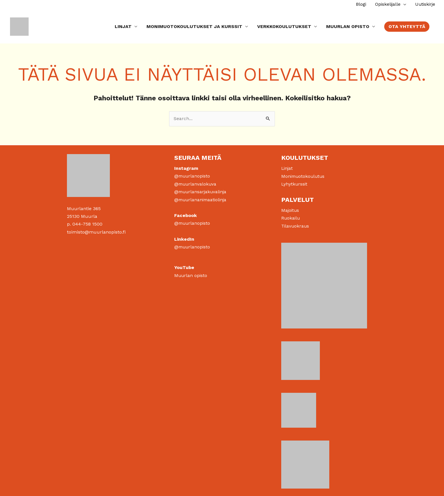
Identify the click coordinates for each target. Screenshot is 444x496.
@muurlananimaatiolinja (201, 199)
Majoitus (290, 209)
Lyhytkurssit (294, 183)
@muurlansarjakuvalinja (201, 191)
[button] (406, 26)
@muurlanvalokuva (196, 183)
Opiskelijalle (386, 4)
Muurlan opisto (191, 274)
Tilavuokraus (295, 225)
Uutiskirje (424, 4)
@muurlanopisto (192, 175)
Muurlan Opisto (347, 25)
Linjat (123, 25)
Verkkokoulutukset (284, 25)
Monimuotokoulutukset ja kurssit (194, 25)
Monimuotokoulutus (303, 175)
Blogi (358, 4)
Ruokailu (291, 217)
